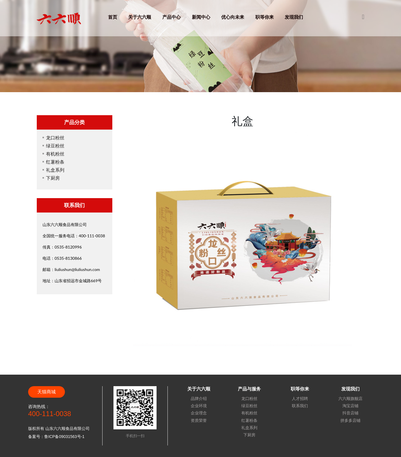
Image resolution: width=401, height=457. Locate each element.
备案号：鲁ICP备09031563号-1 (56, 436)
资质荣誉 (199, 420)
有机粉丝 (55, 153)
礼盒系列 (55, 169)
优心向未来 (232, 17)
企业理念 (199, 413)
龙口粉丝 (55, 137)
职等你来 (264, 17)
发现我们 (294, 17)
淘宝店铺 (350, 405)
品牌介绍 (199, 398)
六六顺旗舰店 (350, 398)
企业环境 (199, 405)
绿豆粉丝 (55, 145)
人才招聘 (300, 398)
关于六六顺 (139, 17)
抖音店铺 (350, 413)
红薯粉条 (55, 161)
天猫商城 (46, 391)
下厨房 (53, 178)
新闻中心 (201, 17)
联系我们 (300, 405)
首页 (112, 17)
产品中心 (171, 17)
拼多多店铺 (350, 420)
